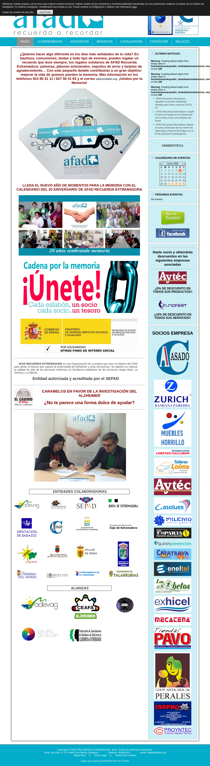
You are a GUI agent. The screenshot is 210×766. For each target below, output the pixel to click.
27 (180, 180)
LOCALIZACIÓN (131, 41)
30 (165, 184)
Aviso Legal (100, 755)
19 (176, 177)
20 (180, 177)
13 (180, 174)
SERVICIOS (104, 41)
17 (169, 177)
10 (169, 174)
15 (161, 177)
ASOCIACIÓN (79, 41)
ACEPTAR (45, 12)
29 (161, 184)
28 (183, 180)
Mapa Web (80, 755)
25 (172, 180)
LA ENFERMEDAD (49, 41)
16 (165, 177)
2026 (175, 163)
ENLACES (183, 41)
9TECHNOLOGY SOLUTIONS (115, 761)
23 (165, 180)
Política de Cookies (125, 755)
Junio (170, 163)
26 (176, 180)
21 (183, 177)
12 (176, 174)
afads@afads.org (106, 78)
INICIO (25, 41)
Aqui (134, 7)
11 (172, 174)
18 (172, 177)
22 (161, 180)
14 (183, 174)
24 (169, 180)
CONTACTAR (159, 41)
